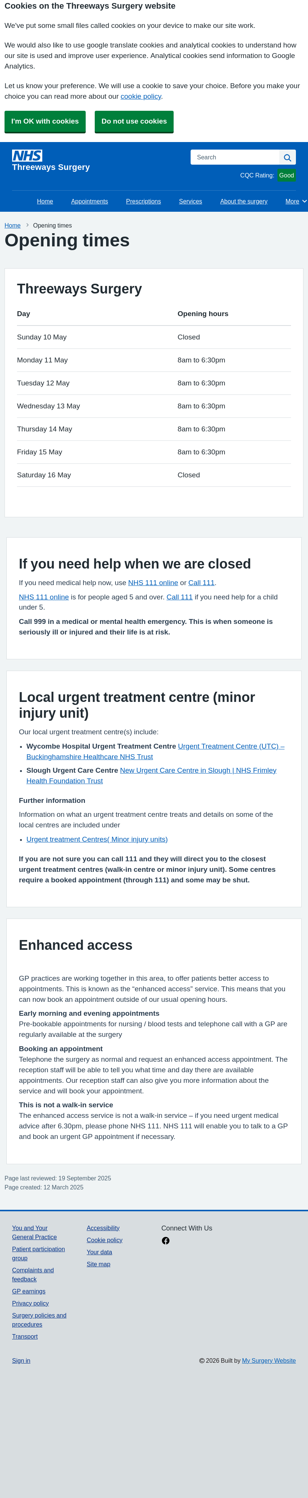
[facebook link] (165, 1241)
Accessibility (103, 1228)
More (297, 201)
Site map (99, 1264)
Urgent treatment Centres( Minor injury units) (97, 839)
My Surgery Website (269, 1360)
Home (45, 201)
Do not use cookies (134, 121)
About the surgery (243, 201)
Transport (25, 1336)
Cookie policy (105, 1240)
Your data (99, 1252)
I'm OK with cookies (45, 121)
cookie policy (141, 96)
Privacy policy (30, 1303)
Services (190, 201)
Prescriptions (143, 201)
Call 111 (201, 582)
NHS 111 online (153, 582)
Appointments (89, 201)
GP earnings (29, 1291)
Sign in (21, 1360)
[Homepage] (97, 160)
